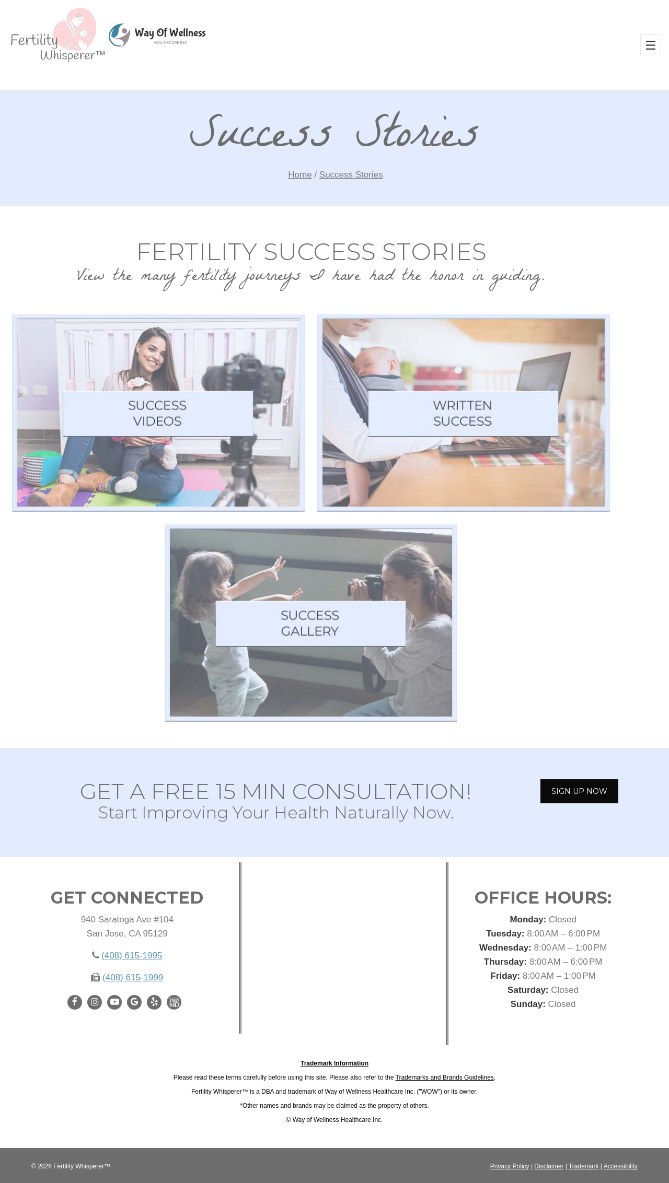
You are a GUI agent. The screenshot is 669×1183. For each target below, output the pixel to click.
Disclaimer (548, 1166)
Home (300, 175)
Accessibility (621, 1166)
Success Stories (351, 175)
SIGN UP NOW (579, 791)
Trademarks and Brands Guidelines (445, 1077)
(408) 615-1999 (132, 977)
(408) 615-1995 (131, 956)
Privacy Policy (509, 1166)
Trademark (584, 1166)
